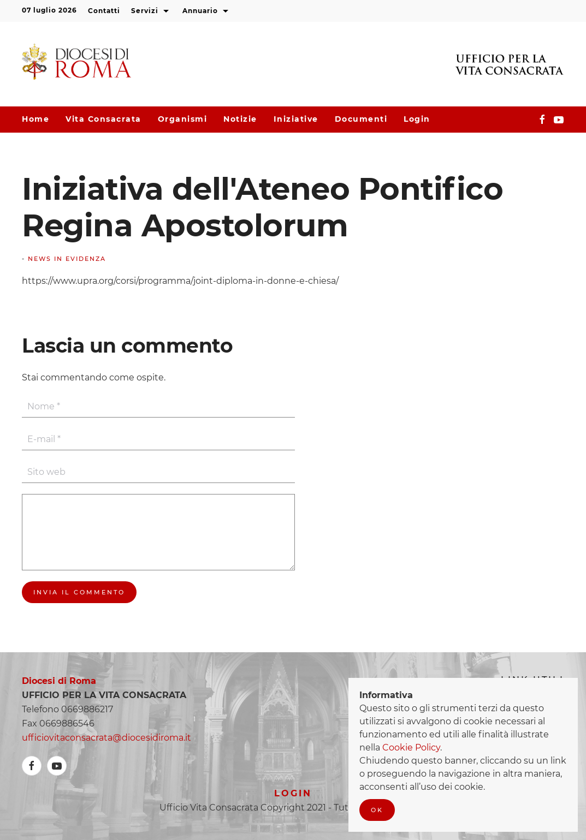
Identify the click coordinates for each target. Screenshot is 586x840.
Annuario (206, 11)
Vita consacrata (103, 119)
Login (417, 119)
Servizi (151, 11)
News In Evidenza (67, 259)
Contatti (104, 11)
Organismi (183, 119)
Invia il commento (79, 592)
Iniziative (296, 119)
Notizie (240, 119)
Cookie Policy (411, 747)
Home (35, 119)
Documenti (361, 119)
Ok (377, 810)
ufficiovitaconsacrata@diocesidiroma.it (106, 737)
